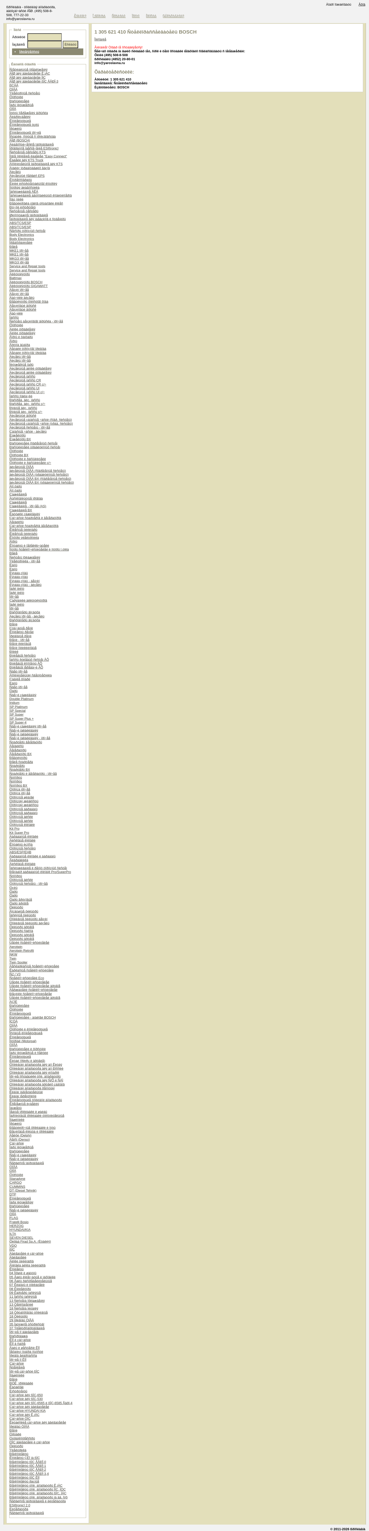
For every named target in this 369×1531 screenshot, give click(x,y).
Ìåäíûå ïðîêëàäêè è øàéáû (28, 1112)
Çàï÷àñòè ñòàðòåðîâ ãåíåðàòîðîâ (33, 526)
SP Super (16, 714)
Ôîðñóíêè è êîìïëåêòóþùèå (28, 1029)
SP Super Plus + (21, 719)
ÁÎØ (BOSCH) (19, 140)
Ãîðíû (13, 341)
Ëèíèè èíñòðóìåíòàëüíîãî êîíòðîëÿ (33, 184)
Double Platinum (21, 699)
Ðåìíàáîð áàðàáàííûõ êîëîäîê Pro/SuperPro (40, 872)
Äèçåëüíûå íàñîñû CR (25, 380)
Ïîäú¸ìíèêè (16, 199)
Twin (12, 958)
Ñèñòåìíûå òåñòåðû (23, 211)
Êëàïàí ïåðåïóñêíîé (22, 1096)
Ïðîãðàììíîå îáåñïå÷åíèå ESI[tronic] (33, 148)
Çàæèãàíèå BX (20, 510)
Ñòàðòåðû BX (19, 770)
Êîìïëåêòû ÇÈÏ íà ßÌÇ (24, 1458)
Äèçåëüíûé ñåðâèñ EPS (27, 176)
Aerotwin (15, 947)
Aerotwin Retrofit (21, 950)
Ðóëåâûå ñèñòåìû (22, 655)
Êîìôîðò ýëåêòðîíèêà (24, 538)
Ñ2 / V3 (14, 974)
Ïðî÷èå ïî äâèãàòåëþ (24, 1332)
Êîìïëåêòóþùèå (20, 121)
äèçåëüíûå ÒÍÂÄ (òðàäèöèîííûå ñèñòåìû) (39, 474)
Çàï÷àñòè (16, 1143)
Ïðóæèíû (15, 128)
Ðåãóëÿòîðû (18, 758)
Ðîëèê (13, 652)
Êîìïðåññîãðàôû (20, 180)
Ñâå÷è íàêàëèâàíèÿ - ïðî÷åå (29, 738)
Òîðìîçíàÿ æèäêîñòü (23, 801)
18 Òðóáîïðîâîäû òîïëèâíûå (28, 1312)
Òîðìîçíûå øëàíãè (21, 797)
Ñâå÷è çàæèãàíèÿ (22, 695)
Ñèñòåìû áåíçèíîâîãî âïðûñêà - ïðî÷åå (36, 321)
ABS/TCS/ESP (20, 223)
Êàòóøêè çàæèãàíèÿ (24, 514)
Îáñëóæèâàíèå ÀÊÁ (23, 192)
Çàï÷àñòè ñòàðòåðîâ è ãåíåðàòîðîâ (35, 518)
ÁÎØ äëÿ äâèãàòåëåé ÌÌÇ (27, 77)
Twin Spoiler (18, 962)
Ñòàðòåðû (17, 766)
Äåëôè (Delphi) (20, 1135)
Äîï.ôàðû (15, 486)
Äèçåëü (14, 172)
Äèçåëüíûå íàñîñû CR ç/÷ (27, 384)
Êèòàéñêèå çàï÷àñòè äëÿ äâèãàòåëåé (37, 1422)
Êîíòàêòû (119, 16)
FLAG (13, 1218)
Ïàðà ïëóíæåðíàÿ (21, 1202)
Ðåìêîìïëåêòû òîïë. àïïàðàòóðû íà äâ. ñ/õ (38, 1497)
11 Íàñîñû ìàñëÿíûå (23, 1297)
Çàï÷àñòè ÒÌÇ (19, 1419)
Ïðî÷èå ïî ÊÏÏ (17, 1360)
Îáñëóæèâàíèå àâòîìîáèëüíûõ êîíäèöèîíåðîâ (40, 195)
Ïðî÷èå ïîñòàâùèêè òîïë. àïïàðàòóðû (34, 1076)
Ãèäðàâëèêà (18, 860)
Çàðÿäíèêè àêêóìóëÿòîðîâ (28, 600)
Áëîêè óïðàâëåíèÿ (22, 329)
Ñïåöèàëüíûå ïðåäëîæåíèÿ (28, 70)
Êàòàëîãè (16, 1387)
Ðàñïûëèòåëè (19, 101)
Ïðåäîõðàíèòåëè (20, 243)
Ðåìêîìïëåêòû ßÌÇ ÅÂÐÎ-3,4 (29, 1474)
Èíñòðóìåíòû (18, 1391)
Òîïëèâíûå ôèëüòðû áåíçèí (28, 919)
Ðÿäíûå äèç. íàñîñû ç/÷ (25, 412)
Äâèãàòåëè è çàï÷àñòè (26, 1253)
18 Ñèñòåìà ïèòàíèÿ (23, 1308)
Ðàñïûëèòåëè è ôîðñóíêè (27, 1049)
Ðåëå (13, 247)
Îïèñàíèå (100, 39)
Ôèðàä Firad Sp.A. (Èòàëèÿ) (30, 1241)
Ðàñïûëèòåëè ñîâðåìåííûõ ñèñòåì (33, 443)
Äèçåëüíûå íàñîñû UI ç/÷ (27, 392)
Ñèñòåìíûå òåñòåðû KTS (27, 152)
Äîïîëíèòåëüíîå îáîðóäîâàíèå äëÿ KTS (36, 164)
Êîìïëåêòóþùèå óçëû (24, 125)
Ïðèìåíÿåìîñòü (29, 52)
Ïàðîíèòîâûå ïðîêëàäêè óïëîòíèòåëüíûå (36, 1116)
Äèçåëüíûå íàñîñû (22, 376)
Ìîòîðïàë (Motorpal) (22, 1041)
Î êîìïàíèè (99, 16)
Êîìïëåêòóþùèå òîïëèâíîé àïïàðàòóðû (35, 1100)
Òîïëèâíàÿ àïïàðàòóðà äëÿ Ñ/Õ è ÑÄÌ (36, 1080)
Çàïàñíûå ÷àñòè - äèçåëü (27, 431)
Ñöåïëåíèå (17, 1367)
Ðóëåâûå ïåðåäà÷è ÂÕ (26, 667)
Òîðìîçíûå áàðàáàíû (23, 809)
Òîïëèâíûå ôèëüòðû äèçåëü (29, 923)
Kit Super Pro (19, 833)
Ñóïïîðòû (15, 777)
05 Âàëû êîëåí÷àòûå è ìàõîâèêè (32, 1277)
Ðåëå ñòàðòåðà (21, 762)
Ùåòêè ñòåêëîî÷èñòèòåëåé (29, 943)
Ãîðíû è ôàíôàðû (21, 337)
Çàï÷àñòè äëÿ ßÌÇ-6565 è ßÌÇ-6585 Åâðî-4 (40, 1403)
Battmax (15, 278)
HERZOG (16, 1226)
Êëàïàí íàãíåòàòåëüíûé (26, 1092)
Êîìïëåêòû (16, 1269)
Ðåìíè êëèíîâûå (20, 644)
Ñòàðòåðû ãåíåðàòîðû (25, 742)
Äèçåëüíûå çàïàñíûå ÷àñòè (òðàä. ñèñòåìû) (41, 423)
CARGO (15, 1182)
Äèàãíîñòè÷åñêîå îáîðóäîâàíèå (31, 144)
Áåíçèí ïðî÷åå (19, 290)
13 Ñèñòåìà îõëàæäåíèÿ (27, 1301)
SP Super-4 (17, 722)
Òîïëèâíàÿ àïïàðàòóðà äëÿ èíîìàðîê (34, 1072)
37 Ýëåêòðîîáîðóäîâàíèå (27, 1328)
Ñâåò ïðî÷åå (18, 671)
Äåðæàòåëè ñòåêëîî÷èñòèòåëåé (33, 990)
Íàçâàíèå (18, 44)
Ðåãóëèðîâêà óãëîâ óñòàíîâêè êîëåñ (36, 203)
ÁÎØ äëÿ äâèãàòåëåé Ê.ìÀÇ (29, 73)
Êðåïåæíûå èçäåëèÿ (24, 1104)
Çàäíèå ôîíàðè (19, 679)
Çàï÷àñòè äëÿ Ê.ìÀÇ (24, 1415)
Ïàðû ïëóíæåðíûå (21, 105)
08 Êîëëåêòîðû (20, 1289)
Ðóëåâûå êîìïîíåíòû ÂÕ (25, 663)
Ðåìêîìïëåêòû (18, 1454)
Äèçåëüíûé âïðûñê (22, 416)
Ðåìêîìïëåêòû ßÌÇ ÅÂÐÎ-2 (27, 1470)
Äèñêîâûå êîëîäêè (22, 840)
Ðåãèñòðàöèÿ (173, 16)
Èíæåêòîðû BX (20, 439)
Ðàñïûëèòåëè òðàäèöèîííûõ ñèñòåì (34, 447)
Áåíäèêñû (16, 522)
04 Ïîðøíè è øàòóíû (22, 1273)
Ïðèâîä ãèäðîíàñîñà (23, 1355)
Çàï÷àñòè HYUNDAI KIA (27, 1411)
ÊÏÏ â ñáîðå (17, 1344)
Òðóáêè (15, 1434)
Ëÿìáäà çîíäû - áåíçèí (24, 581)
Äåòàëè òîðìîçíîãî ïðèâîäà (27, 349)
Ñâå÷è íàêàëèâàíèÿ (23, 730)
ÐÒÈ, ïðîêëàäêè (21, 1383)
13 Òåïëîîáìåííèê (21, 1304)
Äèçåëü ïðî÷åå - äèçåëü (26, 616)
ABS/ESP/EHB (20, 852)
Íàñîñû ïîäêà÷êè (20, 396)
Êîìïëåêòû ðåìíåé (21, 632)
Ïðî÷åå (14, 597)
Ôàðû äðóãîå (18, 903)
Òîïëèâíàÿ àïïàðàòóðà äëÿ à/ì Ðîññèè (36, 1068)
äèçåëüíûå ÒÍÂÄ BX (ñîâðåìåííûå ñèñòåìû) (40, 479)
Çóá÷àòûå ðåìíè (21, 628)
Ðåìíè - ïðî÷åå (19, 640)
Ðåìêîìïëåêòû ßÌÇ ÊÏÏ (24, 1477)
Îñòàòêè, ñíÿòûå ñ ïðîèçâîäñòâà (32, 136)
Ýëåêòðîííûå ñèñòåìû (24, 93)
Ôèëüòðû (16, 907)
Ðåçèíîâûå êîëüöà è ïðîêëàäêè (31, 1131)
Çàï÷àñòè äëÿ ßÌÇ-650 (26, 1395)
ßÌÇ (12, 1249)
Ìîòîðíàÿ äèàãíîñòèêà (24, 187)
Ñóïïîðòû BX (18, 785)
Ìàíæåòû (15, 1108)
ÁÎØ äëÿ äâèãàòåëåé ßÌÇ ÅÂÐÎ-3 (33, 81)
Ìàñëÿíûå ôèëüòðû (22, 915)
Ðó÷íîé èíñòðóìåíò (22, 207)
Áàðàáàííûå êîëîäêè (23, 836)
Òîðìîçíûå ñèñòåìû (22, 848)
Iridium (14, 703)
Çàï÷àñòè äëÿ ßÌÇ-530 (26, 1399)
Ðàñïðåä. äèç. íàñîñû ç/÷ (27, 404)
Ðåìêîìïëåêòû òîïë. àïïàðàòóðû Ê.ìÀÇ (35, 1485)
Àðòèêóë (18, 37)
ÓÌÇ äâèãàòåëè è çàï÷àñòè (29, 1442)
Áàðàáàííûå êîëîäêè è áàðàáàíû (32, 856)
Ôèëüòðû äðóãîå (21, 927)
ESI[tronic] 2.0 (19, 1505)
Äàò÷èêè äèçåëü (21, 298)
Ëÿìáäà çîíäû (18, 573)
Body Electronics (21, 235)
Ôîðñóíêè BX (18, 455)
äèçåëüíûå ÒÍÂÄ (21, 467)
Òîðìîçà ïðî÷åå (19, 789)
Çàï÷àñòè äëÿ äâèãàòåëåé (29, 1407)
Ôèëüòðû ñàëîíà (21, 931)
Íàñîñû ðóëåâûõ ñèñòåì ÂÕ (29, 660)
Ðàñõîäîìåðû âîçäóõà (24, 612)
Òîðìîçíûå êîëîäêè (22, 825)
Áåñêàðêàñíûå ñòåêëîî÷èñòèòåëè (34, 966)
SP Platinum (18, 707)
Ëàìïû (13, 565)
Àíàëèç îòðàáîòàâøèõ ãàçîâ (29, 168)
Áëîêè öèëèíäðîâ (21, 1261)
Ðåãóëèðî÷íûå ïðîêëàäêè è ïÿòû (32, 1128)
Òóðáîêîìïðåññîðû (22, 1438)
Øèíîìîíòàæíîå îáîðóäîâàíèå (28, 215)
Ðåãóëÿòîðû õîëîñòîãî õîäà (28, 301)
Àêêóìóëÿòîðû (19, 274)
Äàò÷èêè (16, 313)
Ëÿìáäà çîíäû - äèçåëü (25, 585)
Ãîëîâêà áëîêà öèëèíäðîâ (27, 1265)
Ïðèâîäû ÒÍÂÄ (19, 1426)
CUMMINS (17, 1187)
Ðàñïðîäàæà (18, 1336)
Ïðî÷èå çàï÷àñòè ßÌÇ (24, 1371)
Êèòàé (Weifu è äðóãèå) (27, 1061)
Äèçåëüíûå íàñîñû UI (24, 388)
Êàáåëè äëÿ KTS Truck (26, 160)
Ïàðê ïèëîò (16, 589)
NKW (13, 954)
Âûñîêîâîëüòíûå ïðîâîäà (26, 498)
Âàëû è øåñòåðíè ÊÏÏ (24, 1348)
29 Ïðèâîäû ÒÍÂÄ (21, 1320)
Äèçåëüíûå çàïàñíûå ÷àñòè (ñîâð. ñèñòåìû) (40, 420)
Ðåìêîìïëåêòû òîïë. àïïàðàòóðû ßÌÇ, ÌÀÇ (37, 1493)
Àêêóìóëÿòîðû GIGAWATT (28, 286)
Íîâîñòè (151, 16)
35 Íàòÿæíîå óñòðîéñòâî (26, 1324)
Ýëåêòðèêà (17, 1450)
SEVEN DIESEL (21, 1238)
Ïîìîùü (136, 16)
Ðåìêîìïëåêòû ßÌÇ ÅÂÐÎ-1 (27, 1466)
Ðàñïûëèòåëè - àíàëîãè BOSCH (32, 1017)
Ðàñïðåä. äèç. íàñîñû (24, 400)
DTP (12, 1194)
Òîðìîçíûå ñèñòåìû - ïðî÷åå (28, 884)
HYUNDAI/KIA (19, 1230)
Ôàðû (13, 691)
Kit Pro (14, 828)
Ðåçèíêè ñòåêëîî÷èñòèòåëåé (30, 994)
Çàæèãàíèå (18, 494)
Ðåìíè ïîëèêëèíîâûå (22, 648)
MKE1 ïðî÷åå (18, 250)
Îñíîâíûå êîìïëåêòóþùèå (25, 1033)
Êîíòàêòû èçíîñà (21, 844)
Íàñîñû (14, 317)
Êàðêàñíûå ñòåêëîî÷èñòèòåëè (31, 970)
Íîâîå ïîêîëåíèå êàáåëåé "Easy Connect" (38, 156)
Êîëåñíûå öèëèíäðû (23, 530)
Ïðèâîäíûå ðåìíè (20, 636)
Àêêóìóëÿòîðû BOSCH (25, 282)
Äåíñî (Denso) (19, 1139)
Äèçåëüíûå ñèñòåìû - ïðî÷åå (29, 427)
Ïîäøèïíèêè (16, 1120)
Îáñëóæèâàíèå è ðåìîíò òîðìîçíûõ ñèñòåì (38, 868)
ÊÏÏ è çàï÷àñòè (19, 1340)
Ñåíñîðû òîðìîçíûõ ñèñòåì (27, 231)
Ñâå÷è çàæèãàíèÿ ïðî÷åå (27, 726)
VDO (13, 1246)
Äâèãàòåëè (17, 1257)
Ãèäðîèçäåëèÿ (19, 117)
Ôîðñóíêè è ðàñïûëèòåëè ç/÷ (30, 463)
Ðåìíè (13, 624)
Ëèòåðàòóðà (18, 1509)
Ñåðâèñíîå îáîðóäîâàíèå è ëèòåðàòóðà (37, 1501)
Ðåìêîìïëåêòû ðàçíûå (24, 1481)
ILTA (12, 1234)
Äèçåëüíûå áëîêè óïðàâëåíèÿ (30, 368)
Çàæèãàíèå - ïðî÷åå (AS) (27, 506)
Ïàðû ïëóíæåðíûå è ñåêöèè (28, 1053)
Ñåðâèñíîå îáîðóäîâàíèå (26, 1163)
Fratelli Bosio (18, 1222)
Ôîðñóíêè (16, 97)
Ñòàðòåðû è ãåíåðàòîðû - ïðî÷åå (33, 774)
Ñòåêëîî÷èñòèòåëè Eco (26, 978)
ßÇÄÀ (13, 85)
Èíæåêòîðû (17, 435)
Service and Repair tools (27, 266)
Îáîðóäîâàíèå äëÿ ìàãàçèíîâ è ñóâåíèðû (37, 219)
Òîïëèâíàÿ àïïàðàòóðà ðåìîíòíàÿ (32, 1088)
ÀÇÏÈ (13, 1002)
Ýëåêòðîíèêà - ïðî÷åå (24, 561)
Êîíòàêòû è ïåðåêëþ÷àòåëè (29, 545)
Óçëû (13, 888)
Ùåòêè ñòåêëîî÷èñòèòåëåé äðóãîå (34, 986)
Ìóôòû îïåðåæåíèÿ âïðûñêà (28, 113)
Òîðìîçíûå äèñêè (21, 817)
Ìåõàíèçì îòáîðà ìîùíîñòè (26, 1352)
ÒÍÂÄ (13, 89)
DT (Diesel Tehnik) (22, 1190)
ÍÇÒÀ (13, 1021)
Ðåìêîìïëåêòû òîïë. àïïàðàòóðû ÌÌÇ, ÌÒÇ (37, 1489)
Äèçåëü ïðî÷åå (19, 357)
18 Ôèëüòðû (18, 1316)
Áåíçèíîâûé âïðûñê (22, 306)
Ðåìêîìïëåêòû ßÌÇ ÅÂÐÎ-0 (27, 1462)
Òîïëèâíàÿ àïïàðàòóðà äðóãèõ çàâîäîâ (37, 1084)
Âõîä (361, 4)
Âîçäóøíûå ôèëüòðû (23, 911)
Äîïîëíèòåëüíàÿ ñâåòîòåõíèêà (30, 675)
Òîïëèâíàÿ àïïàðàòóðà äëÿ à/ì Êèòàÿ (35, 1065)
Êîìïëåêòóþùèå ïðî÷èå (25, 133)
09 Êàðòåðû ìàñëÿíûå (25, 1293)
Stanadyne (17, 1179)
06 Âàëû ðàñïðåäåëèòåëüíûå (30, 1281)
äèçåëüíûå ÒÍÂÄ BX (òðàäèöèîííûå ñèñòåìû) (41, 482)
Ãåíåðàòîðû (17, 750)
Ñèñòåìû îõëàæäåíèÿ (24, 557)
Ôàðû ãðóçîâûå (20, 899)
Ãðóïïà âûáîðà (19, 345)
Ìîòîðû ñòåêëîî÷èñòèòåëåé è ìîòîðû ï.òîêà (39, 549)
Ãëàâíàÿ (80, 16)
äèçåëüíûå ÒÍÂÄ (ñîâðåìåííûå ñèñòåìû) (37, 471)
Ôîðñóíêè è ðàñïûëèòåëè (27, 459)
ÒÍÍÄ (12, 109)
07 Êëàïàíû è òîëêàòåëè (27, 1285)
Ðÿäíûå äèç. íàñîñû (23, 408)
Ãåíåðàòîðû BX (20, 754)
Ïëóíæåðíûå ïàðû (21, 365)
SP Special (17, 711)
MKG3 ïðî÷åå (19, 258)
